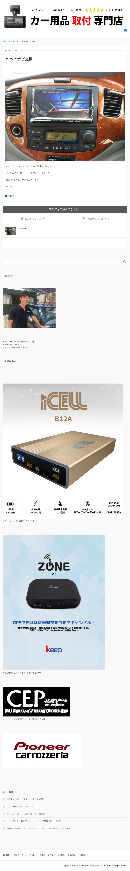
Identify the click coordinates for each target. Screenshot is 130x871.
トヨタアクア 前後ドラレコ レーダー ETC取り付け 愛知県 (34, 821)
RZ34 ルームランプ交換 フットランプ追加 (25, 799)
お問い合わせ (18, 855)
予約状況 (6, 855)
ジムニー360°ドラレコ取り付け (20, 806)
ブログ (11, 196)
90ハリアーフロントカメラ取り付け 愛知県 (26, 814)
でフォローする (36, 218)
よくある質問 (31, 855)
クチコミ (51, 855)
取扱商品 (71, 855)
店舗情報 (61, 855)
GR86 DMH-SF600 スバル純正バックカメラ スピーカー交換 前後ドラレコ (39, 828)
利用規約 (81, 855)
